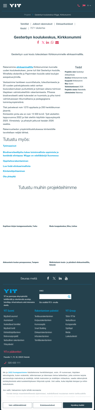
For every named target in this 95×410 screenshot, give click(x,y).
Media (68, 332)
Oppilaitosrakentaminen (15, 161)
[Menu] (5, 5)
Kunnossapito (40, 324)
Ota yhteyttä (9, 176)
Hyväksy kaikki (77, 405)
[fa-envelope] (57, 42)
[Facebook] (38, 42)
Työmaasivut (9, 146)
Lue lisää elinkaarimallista (16, 166)
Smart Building (40, 328)
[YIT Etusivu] (15, 5)
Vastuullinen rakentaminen (14, 340)
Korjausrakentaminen (43, 320)
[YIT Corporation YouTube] (66, 278)
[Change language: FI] (87, 5)
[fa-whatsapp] (52, 42)
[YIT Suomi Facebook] (48, 278)
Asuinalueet (8, 320)
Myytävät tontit (9, 328)
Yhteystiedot (8, 344)
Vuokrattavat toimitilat (12, 324)
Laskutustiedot (71, 336)
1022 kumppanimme (17, 372)
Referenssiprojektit (11, 336)
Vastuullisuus (71, 320)
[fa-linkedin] (47, 42)
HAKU (41, 291)
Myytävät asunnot (11, 316)
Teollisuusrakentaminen (44, 316)
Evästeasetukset (47, 405)
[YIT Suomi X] (54, 278)
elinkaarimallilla (24, 67)
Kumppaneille (71, 324)
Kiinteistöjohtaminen (14, 171)
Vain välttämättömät (17, 405)
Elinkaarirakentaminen (43, 332)
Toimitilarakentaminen (43, 340)
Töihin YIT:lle (70, 316)
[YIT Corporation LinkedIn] (60, 278)
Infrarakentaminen (42, 336)
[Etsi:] (68, 296)
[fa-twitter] (42, 42)
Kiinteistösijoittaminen (12, 332)
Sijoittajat (69, 328)
